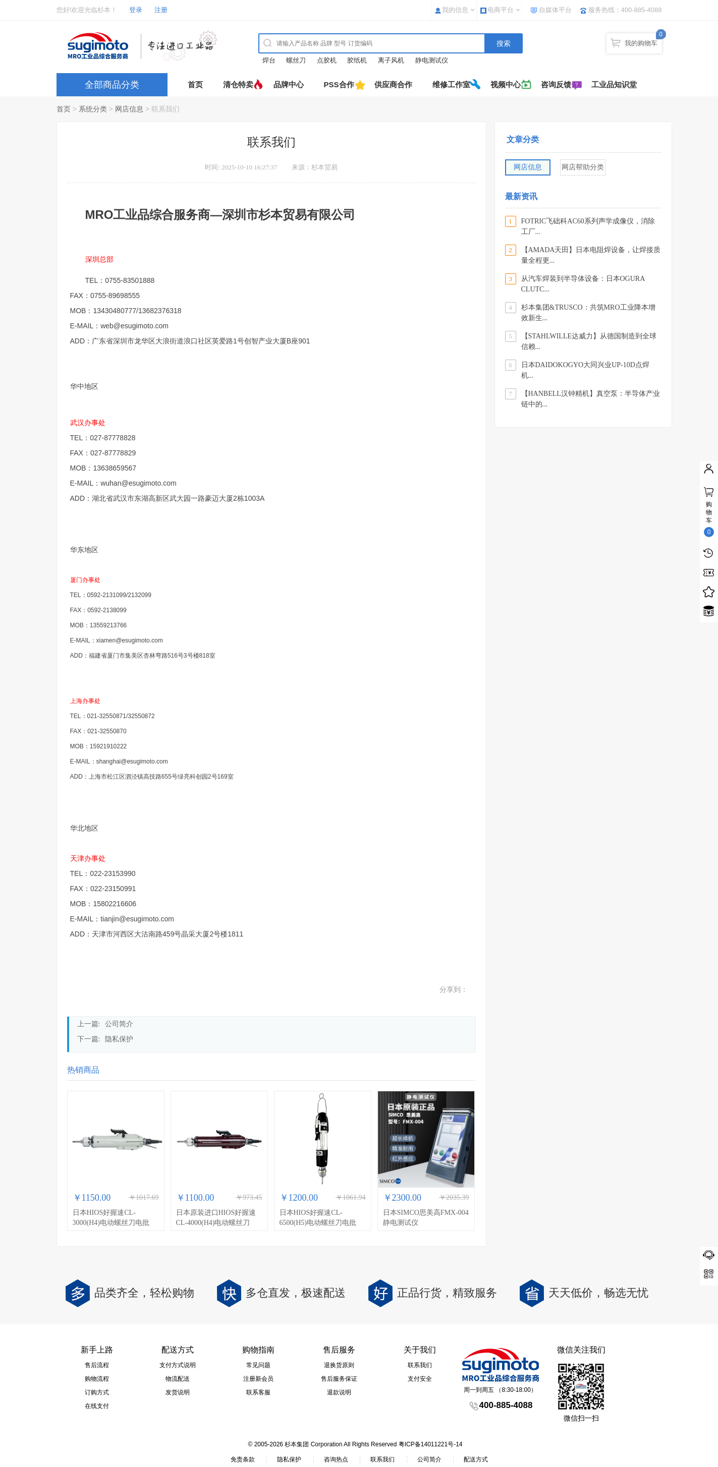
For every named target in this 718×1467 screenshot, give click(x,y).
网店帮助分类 (583, 167)
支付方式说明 (177, 1365)
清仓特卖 (238, 84)
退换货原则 (339, 1365)
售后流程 (97, 1365)
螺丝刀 (296, 60)
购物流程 (97, 1378)
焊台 (268, 60)
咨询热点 (336, 1459)
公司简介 (119, 1024)
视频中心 (505, 84)
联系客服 (258, 1392)
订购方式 (97, 1392)
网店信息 (129, 109)
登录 (135, 10)
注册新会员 (258, 1378)
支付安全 (420, 1378)
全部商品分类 (112, 85)
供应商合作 (393, 84)
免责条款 (243, 1459)
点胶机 (327, 60)
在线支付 (97, 1406)
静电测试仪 (431, 60)
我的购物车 (641, 43)
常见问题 (258, 1365)
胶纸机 (357, 60)
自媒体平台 (555, 10)
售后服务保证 (339, 1378)
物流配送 (177, 1378)
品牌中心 (288, 84)
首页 (195, 84)
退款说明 (339, 1392)
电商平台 (500, 10)
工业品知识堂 (614, 84)
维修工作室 (451, 84)
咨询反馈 (556, 84)
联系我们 (420, 1365)
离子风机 (391, 60)
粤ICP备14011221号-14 (431, 1444)
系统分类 (93, 109)
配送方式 (476, 1459)
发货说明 (177, 1392)
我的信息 (455, 10)
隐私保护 (119, 1039)
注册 (161, 10)
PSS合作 (339, 84)
